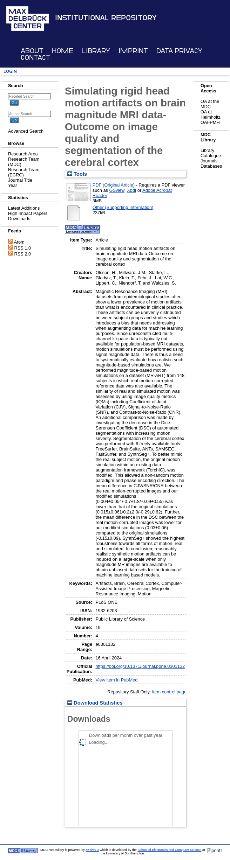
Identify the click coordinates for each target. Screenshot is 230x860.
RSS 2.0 (22, 254)
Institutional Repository (106, 17)
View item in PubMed (116, 680)
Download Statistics (95, 703)
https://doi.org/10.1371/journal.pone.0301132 (140, 666)
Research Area (23, 153)
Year (12, 185)
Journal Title (20, 180)
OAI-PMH (210, 122)
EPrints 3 (92, 850)
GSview (116, 190)
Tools (77, 174)
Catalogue (211, 155)
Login (10, 71)
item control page (169, 691)
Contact (35, 57)
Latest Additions (24, 208)
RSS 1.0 (22, 248)
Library (96, 51)
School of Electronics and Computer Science (169, 850)
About (32, 51)
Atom (19, 242)
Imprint (133, 51)
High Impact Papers (27, 213)
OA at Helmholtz (211, 114)
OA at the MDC (210, 104)
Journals (209, 160)
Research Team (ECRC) (23, 172)
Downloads (19, 218)
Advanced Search (25, 131)
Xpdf (131, 190)
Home (62, 51)
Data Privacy (179, 51)
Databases (211, 166)
